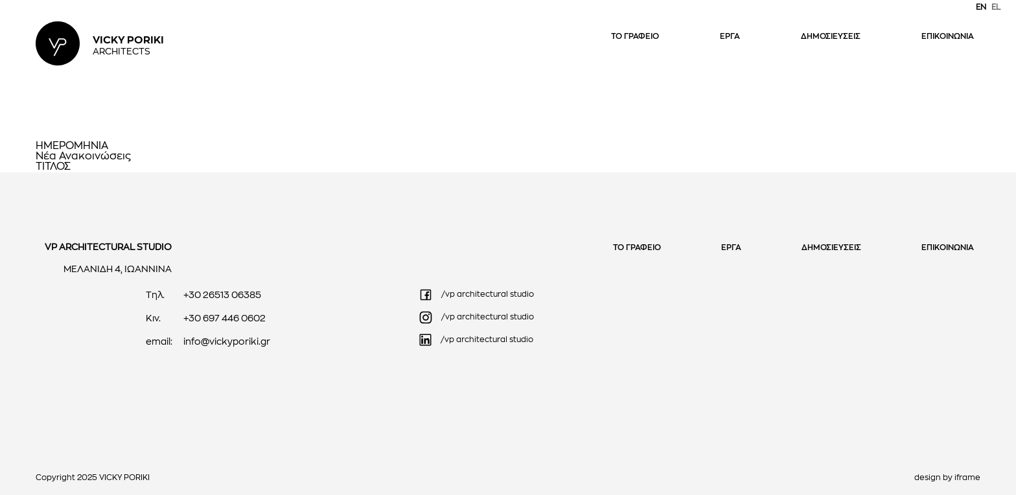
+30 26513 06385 (222, 296)
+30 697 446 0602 (224, 319)
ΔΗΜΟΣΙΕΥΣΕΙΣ (830, 37)
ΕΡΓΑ (730, 37)
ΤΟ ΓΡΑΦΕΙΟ (635, 37)
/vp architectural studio (476, 295)
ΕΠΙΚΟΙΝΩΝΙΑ (947, 37)
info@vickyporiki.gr (226, 342)
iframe (967, 478)
